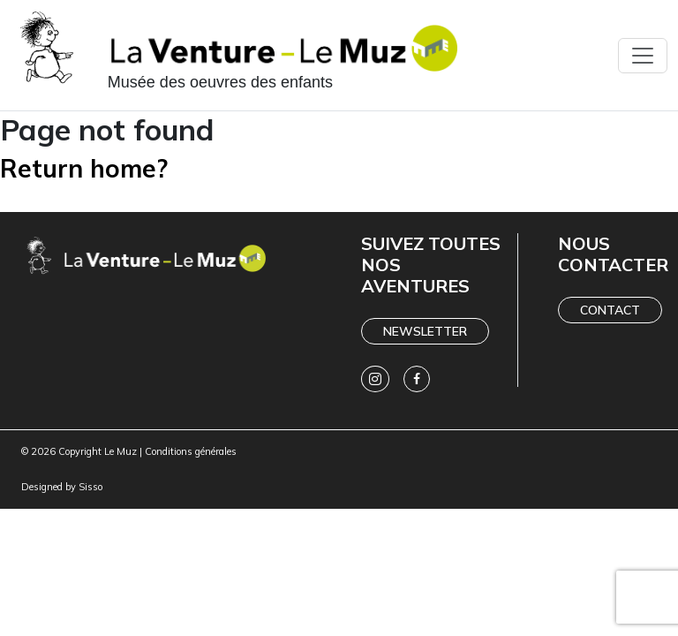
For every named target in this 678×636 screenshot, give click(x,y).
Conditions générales (191, 451)
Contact (610, 310)
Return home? (84, 168)
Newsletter (425, 331)
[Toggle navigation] (642, 55)
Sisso (90, 487)
